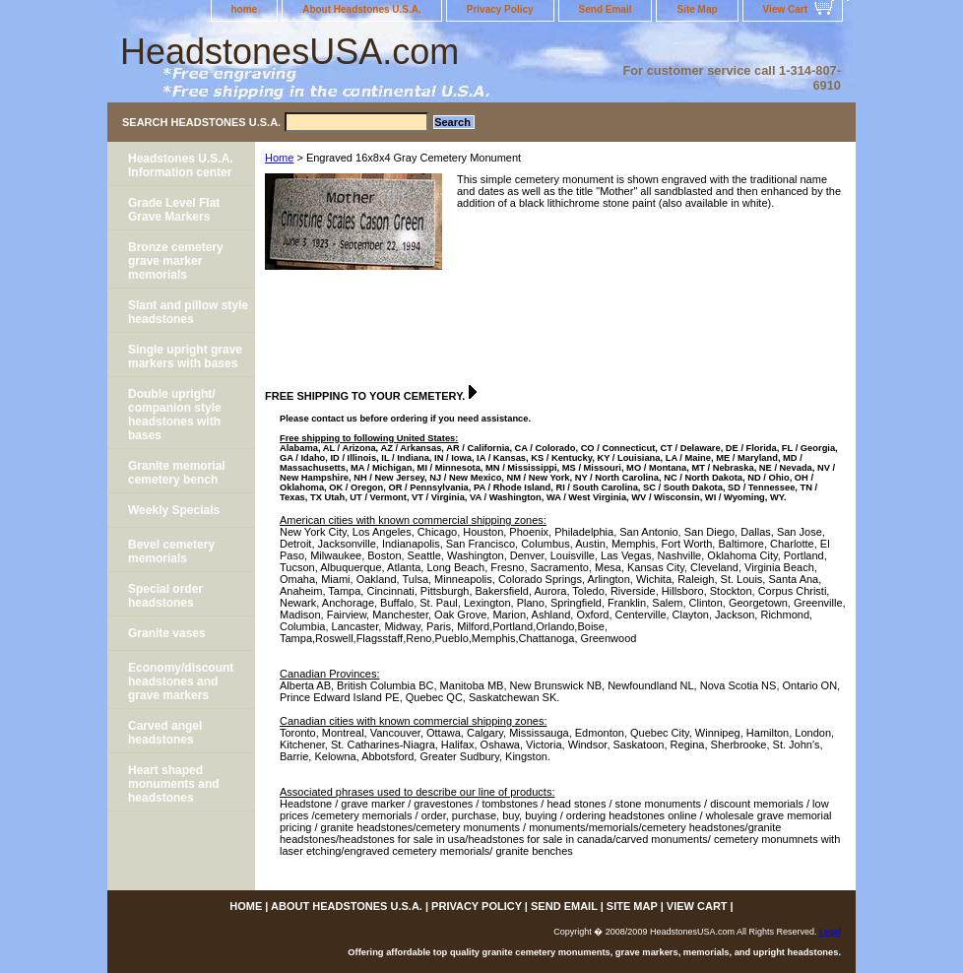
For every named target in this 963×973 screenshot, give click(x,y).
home (244, 9)
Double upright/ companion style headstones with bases (175, 414)
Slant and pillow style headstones (188, 312)
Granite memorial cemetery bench (176, 472)
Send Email (605, 9)
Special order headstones (165, 596)
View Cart (785, 9)
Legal (830, 932)
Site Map (696, 9)
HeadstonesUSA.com (289, 52)
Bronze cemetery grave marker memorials (176, 261)
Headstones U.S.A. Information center (180, 165)
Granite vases (167, 633)
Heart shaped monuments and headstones (174, 784)
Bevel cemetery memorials (171, 551)
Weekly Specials (174, 510)
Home (279, 157)
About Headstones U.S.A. (361, 9)
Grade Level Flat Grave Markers (174, 210)
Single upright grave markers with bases (185, 356)
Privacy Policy (500, 9)
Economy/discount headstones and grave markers (180, 681)
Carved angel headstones (165, 732)
